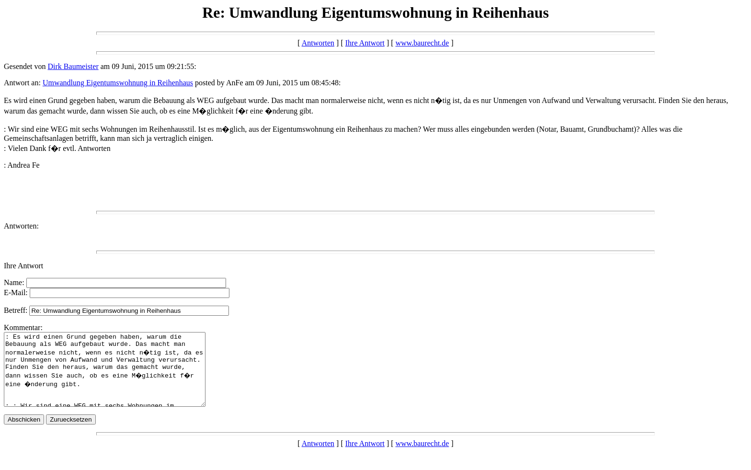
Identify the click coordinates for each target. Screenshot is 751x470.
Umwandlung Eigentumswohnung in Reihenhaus (118, 83)
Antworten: (21, 226)
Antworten (318, 43)
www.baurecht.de (422, 43)
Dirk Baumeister (73, 66)
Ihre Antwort (365, 43)
